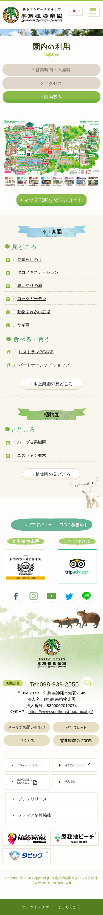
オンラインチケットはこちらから (51, 907)
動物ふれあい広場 (33, 311)
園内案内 (51, 97)
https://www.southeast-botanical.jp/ (60, 711)
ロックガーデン (31, 298)
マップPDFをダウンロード (52, 200)
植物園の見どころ (51, 474)
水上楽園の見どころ (51, 383)
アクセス (51, 83)
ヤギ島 (23, 325)
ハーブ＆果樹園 (31, 442)
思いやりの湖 (29, 285)
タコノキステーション (38, 272)
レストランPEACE (36, 351)
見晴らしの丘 (29, 259)
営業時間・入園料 (51, 69)
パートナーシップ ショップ (44, 365)
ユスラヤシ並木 (31, 455)
